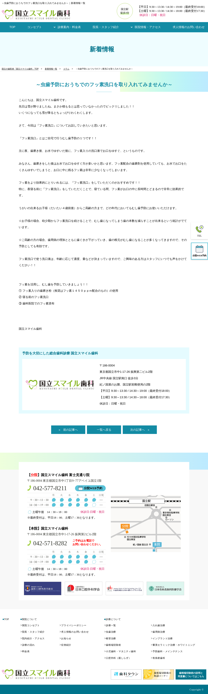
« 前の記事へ (68, 429)
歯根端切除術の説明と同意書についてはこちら (191, 675)
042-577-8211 (50, 488)
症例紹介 (65, 645)
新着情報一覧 (51, 69)
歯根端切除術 (112, 645)
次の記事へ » (139, 429)
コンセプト (34, 27)
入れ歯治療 (158, 625)
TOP (12, 27)
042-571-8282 (50, 543)
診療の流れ (27, 645)
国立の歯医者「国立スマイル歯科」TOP (20, 69)
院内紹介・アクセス (32, 638)
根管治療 (110, 638)
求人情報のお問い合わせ (189, 27)
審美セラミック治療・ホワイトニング (173, 645)
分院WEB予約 (93, 488)
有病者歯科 (158, 658)
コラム (66, 69)
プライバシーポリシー (73, 625)
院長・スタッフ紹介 (106, 27)
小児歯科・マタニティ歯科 (120, 651)
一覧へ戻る (104, 429)
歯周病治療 (158, 632)
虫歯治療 (110, 632)
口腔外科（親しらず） (117, 658)
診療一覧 (110, 625)
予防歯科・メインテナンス (167, 651)
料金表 (24, 651)
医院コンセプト (30, 625)
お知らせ (65, 638)
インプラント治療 (162, 638)
